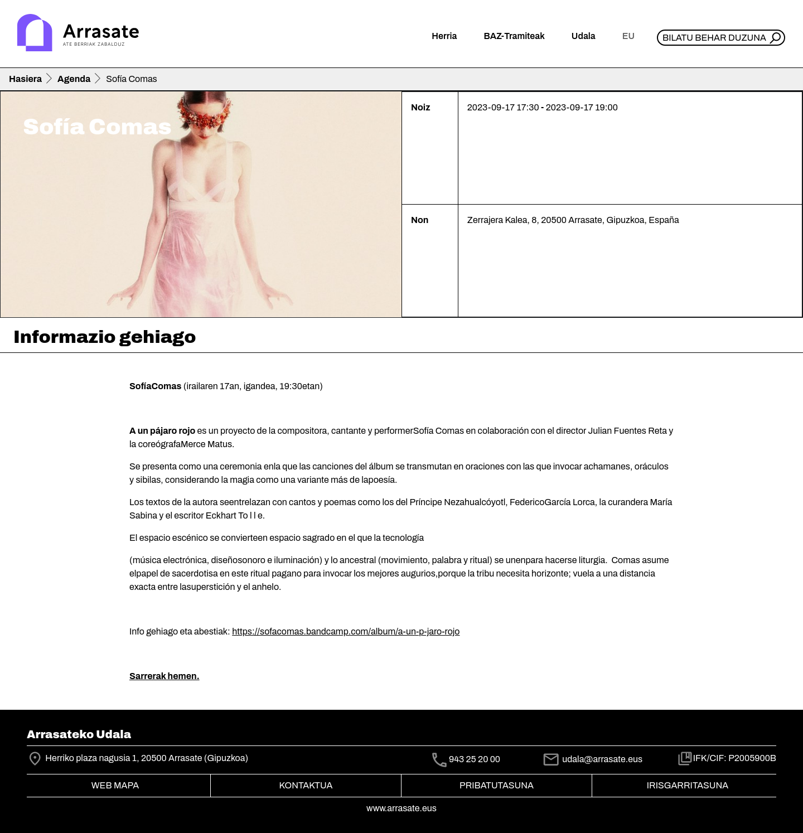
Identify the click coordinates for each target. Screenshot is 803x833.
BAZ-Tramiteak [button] (513, 36)
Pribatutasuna (496, 785)
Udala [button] (584, 36)
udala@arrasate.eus (592, 759)
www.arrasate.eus (401, 808)
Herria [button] (444, 36)
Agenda (73, 79)
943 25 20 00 (474, 759)
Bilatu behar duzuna (714, 37)
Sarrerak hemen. (164, 676)
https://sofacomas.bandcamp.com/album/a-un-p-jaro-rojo (345, 631)
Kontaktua (306, 785)
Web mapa (115, 785)
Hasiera (25, 79)
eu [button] (628, 36)
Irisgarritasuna (688, 785)
